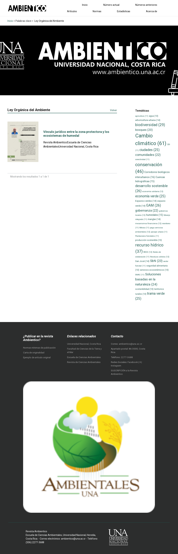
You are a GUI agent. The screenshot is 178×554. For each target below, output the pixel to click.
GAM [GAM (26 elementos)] (153, 205)
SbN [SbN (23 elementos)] (156, 261)
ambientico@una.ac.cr (130, 344)
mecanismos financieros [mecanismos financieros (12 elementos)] (148, 223)
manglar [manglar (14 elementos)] (154, 219)
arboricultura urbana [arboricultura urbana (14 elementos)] (147, 120)
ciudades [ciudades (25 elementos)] (149, 150)
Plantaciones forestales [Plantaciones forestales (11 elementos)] (147, 236)
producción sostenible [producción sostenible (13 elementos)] (148, 240)
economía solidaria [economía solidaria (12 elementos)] (152, 191)
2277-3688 (127, 357)
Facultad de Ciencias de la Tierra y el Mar (84, 350)
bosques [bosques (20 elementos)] (144, 129)
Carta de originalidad (33, 352)
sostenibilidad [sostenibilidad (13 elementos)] (144, 289)
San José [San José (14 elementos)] (142, 261)
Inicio (85, 4)
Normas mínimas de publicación (39, 347)
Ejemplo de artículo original (37, 357)
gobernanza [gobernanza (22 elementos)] (146, 210)
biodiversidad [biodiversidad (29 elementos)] (150, 125)
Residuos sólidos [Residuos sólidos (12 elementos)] (159, 256)
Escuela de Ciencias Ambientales (84, 357)
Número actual (111, 4)
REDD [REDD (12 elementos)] (147, 252)
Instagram (116, 365)
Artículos (72, 11)
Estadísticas (123, 11)
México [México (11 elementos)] (144, 228)
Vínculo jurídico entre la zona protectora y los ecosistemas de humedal (76, 133)
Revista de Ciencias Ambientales (83, 362)
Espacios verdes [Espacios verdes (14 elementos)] (146, 201)
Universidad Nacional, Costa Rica (84, 344)
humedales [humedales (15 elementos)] (154, 215)
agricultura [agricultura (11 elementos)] (141, 116)
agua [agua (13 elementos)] (153, 116)
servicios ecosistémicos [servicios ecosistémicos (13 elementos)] (154, 270)
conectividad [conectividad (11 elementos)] (142, 159)
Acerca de (151, 11)
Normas (97, 11)
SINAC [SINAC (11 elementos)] (139, 275)
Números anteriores (146, 4)
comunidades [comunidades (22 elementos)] (148, 155)
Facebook (133, 362)
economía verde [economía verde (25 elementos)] (150, 196)
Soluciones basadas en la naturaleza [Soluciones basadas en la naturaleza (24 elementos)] (148, 279)
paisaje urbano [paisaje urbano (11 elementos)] (159, 232)
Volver (113, 110)
